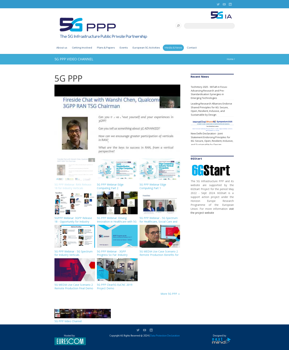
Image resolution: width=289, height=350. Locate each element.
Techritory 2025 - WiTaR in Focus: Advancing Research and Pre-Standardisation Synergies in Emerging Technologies (209, 92)
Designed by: (220, 339)
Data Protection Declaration (165, 335)
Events (124, 47)
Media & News (173, 47)
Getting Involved (82, 47)
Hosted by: (69, 339)
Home (230, 59)
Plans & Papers (106, 47)
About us (61, 47)
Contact (192, 47)
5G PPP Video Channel (68, 321)
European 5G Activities (146, 47)
